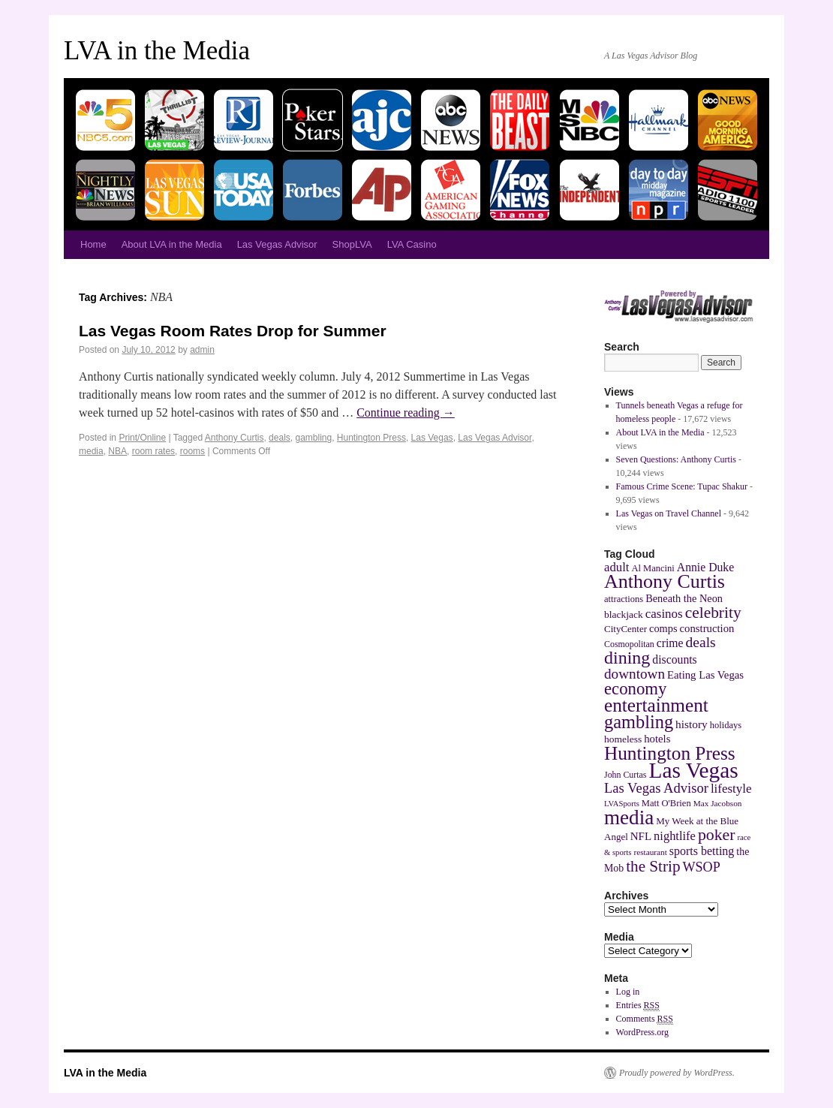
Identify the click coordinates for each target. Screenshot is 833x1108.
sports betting (702, 851)
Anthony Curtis (234, 437)
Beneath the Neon (684, 598)
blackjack (623, 614)
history (691, 724)
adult (616, 567)
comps (663, 628)
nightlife (675, 836)
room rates (153, 451)
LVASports (621, 803)
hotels (657, 739)
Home (93, 244)
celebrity (713, 613)
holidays (725, 725)
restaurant (649, 852)
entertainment (656, 704)
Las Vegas (432, 437)
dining (627, 657)
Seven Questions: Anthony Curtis (676, 459)
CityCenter (625, 628)
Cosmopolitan (629, 644)
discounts (674, 659)
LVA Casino (412, 244)
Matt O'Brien (666, 803)
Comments (644, 1019)
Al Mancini (652, 568)
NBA (117, 451)
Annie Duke (705, 567)
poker (716, 835)
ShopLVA (352, 244)
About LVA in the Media (172, 244)
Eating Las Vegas (705, 675)
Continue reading (405, 412)
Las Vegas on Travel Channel (668, 513)
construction (707, 628)
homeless (623, 739)
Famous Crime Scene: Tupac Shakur (681, 486)
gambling (313, 437)
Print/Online (142, 437)
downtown (634, 674)
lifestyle (731, 788)
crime (670, 643)
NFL (640, 836)
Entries (638, 1005)
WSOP (701, 867)
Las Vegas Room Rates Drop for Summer (232, 330)
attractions (623, 599)
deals (279, 437)
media (91, 451)
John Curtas (625, 774)
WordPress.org (642, 1032)
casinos (664, 614)
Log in (628, 991)
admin (202, 350)
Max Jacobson (717, 803)
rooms (192, 451)
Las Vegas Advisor (277, 244)
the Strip (653, 866)
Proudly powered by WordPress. (677, 1072)
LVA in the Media (157, 50)
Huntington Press (371, 437)
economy (635, 688)
